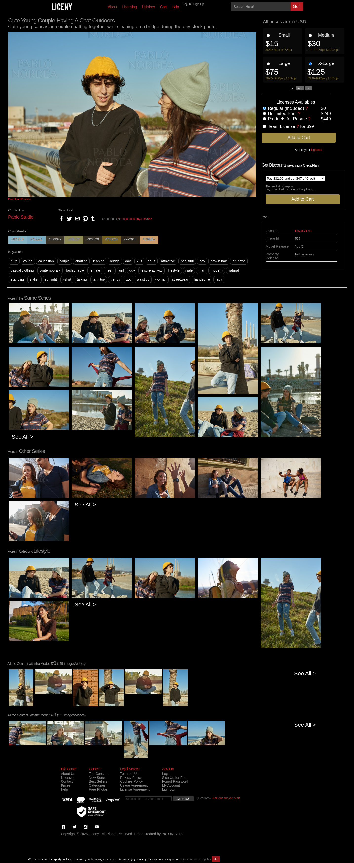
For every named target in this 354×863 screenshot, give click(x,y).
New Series (98, 777)
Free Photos (98, 789)
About (112, 7)
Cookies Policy (131, 781)
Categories (97, 785)
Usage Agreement (134, 785)
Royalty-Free (303, 230)
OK (216, 858)
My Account (171, 785)
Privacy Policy (131, 777)
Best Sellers (98, 781)
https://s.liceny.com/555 (137, 219)
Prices (66, 785)
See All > (22, 437)
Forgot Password (175, 781)
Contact (67, 781)
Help (175, 7)
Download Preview (19, 199)
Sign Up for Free (174, 777)
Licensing (129, 7)
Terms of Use (130, 774)
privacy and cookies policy (195, 858)
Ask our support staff (226, 798)
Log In (187, 4)
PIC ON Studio (173, 834)
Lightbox (148, 7)
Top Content (98, 774)
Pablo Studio (20, 217)
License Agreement (135, 789)
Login (166, 774)
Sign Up (198, 4)
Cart (163, 7)
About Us (68, 774)
